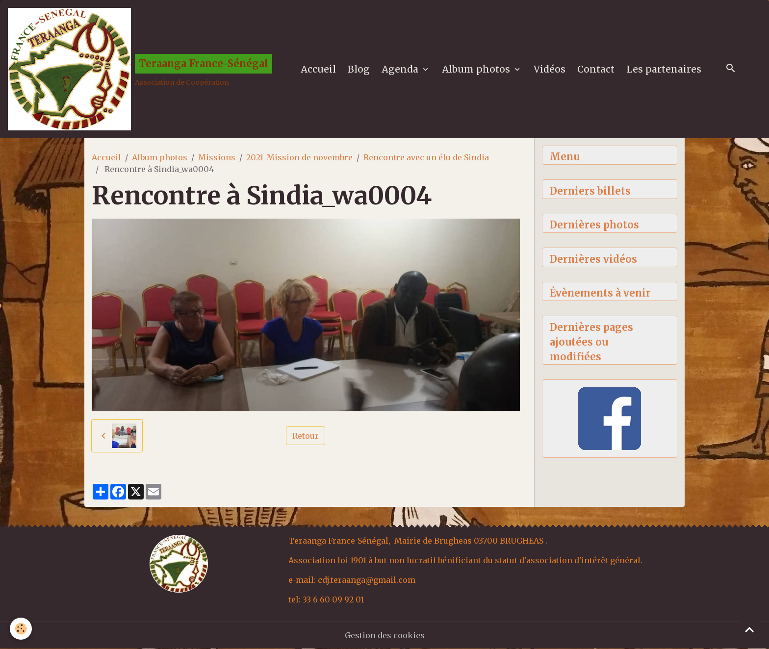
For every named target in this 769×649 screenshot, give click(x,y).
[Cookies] (21, 629)
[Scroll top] (749, 629)
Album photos (477, 69)
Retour (305, 436)
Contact (596, 69)
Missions (216, 157)
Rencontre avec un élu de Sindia (426, 157)
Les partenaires (663, 69)
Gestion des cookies (385, 635)
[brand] (140, 69)
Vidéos (549, 69)
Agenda (401, 69)
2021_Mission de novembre (299, 157)
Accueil (318, 69)
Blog (359, 69)
